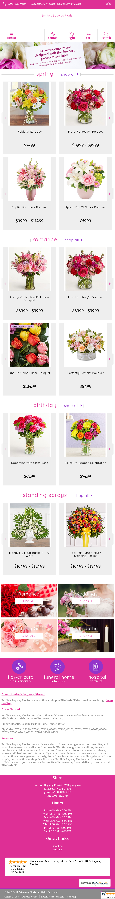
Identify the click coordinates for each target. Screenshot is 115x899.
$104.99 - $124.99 (29, 566)
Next (110, 118)
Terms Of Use (11, 896)
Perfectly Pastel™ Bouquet (85, 373)
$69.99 (29, 476)
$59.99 (85, 220)
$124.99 (29, 386)
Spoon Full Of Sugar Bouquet (85, 207)
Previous (4, 118)
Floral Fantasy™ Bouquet (85, 131)
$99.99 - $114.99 (29, 220)
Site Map (71, 896)
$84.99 (85, 386)
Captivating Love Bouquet (30, 207)
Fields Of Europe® (29, 131)
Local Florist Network (52, 896)
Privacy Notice (29, 896)
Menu (11, 37)
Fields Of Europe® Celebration (85, 463)
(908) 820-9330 (17, 3)
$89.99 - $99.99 (85, 145)
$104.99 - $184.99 (85, 566)
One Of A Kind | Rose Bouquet (29, 373)
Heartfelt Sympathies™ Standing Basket (85, 554)
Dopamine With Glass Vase (29, 463)
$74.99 (29, 145)
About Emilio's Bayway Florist (23, 694)
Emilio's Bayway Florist (57, 15)
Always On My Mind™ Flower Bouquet (29, 299)
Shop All (68, 74)
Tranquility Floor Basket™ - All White (29, 554)
